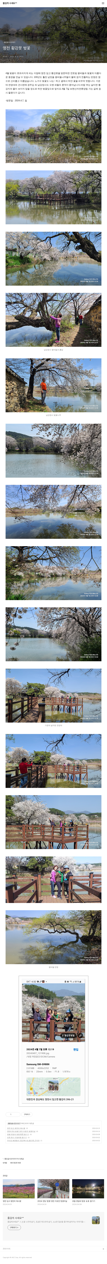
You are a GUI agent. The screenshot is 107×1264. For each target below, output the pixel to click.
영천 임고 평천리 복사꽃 (16, 1128)
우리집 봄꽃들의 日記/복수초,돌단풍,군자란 (23, 1141)
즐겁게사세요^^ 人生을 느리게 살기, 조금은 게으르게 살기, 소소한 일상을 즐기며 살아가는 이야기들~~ (46, 1222)
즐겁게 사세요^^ (10, 3)
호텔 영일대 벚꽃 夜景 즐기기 (18, 1134)
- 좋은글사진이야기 (13, 1123)
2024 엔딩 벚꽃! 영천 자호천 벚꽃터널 (21, 1131)
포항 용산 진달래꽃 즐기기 (17, 1137)
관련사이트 (6, 1249)
